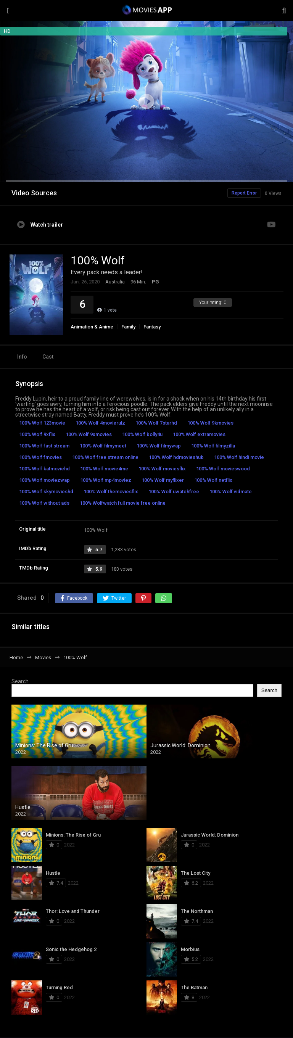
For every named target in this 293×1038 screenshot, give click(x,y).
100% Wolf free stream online (105, 457)
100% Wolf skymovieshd (46, 491)
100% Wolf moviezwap (44, 480)
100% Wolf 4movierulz (100, 423)
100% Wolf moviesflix (162, 469)
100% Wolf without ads (44, 503)
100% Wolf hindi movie (239, 457)
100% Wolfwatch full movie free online (123, 503)
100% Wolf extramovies (199, 434)
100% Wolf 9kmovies (210, 423)
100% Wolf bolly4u (142, 434)
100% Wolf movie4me (104, 469)
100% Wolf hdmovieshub (176, 457)
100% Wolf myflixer (163, 480)
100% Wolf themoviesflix (111, 491)
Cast (47, 357)
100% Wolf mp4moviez (105, 480)
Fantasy (152, 326)
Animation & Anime (92, 326)
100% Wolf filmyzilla (213, 446)
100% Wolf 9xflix (37, 434)
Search (20, 681)
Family (128, 326)
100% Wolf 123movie (42, 423)
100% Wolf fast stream (44, 446)
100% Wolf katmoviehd (44, 469)
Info (22, 357)
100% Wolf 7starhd (156, 423)
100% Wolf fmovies (40, 457)
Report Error (244, 193)
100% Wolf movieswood (223, 469)
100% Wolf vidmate (230, 491)
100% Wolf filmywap (159, 446)
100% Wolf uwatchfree (173, 491)
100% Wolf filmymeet (103, 446)
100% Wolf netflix (213, 480)
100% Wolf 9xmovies (89, 434)
